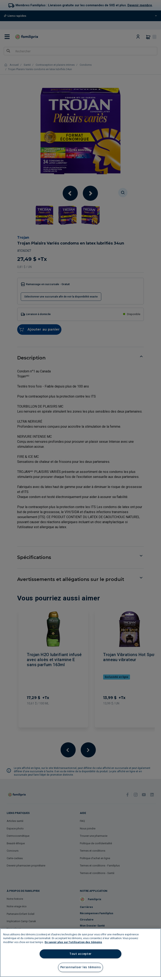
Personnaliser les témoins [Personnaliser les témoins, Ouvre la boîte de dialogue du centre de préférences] (80, 967)
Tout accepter (80, 954)
